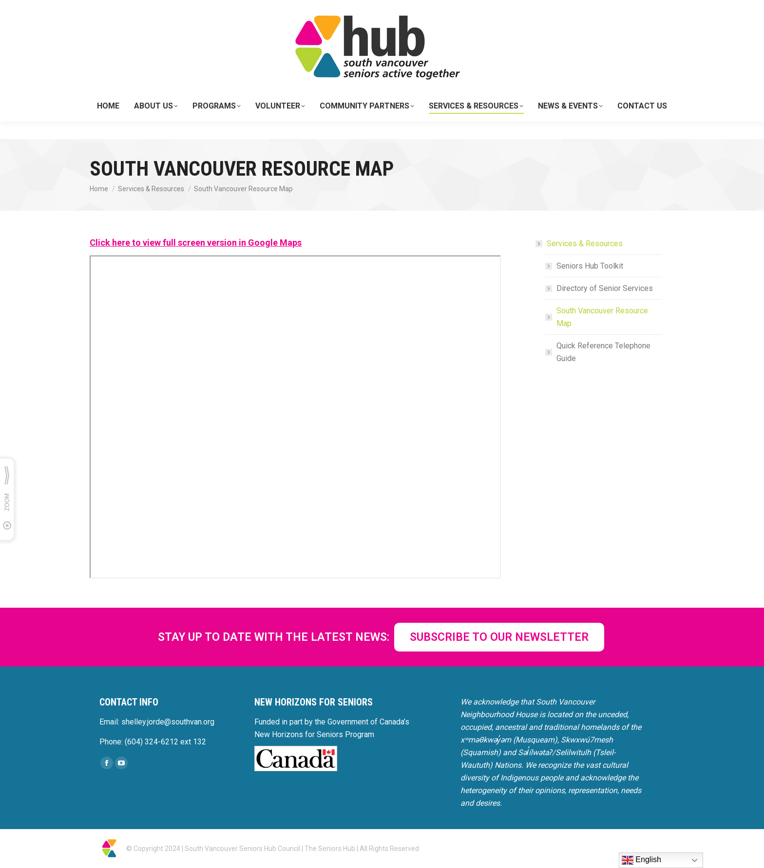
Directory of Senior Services (604, 288)
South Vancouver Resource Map (602, 317)
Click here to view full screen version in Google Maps (196, 242)
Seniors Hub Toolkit (589, 266)
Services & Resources (580, 243)
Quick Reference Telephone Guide (603, 352)
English (641, 860)
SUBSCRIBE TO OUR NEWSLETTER (499, 637)
